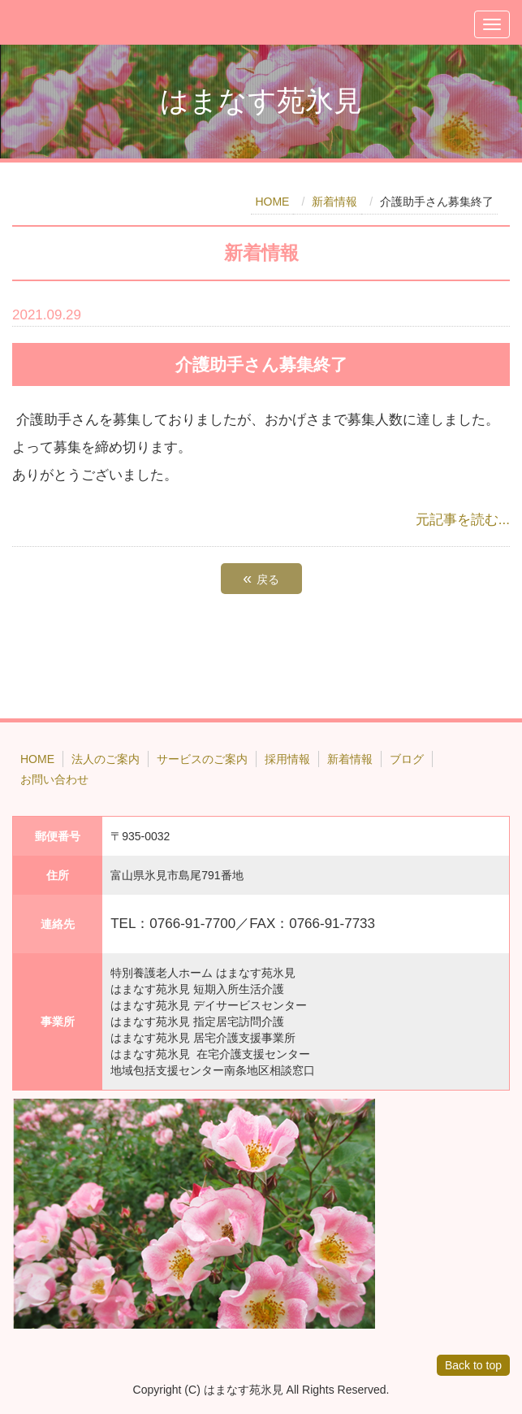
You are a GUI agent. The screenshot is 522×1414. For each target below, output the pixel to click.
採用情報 (287, 759)
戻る (260, 578)
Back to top (473, 1365)
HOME (272, 201)
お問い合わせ (54, 779)
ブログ (407, 759)
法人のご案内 (105, 759)
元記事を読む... (463, 519)
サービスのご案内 (202, 759)
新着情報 (334, 201)
